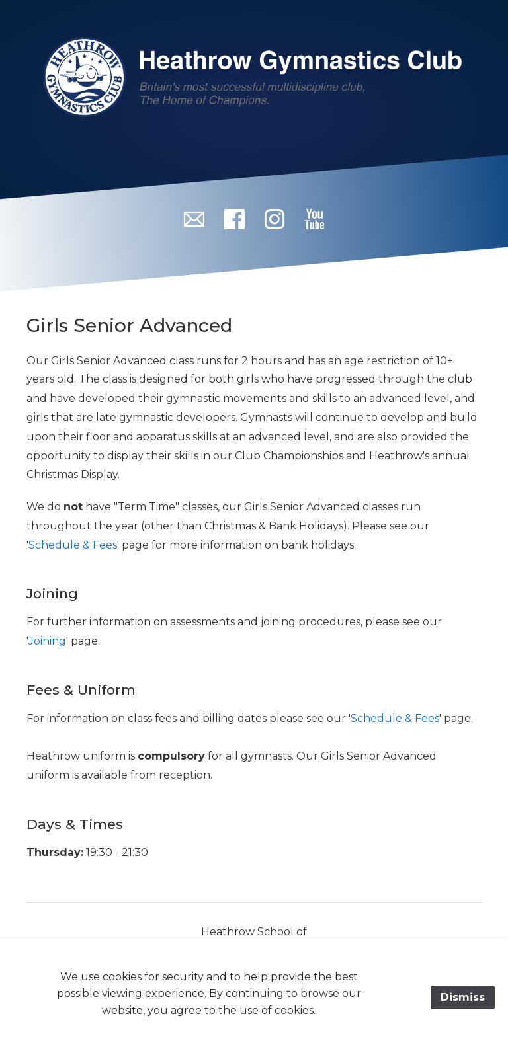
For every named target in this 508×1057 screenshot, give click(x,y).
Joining (47, 641)
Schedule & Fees (72, 545)
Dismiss (463, 997)
